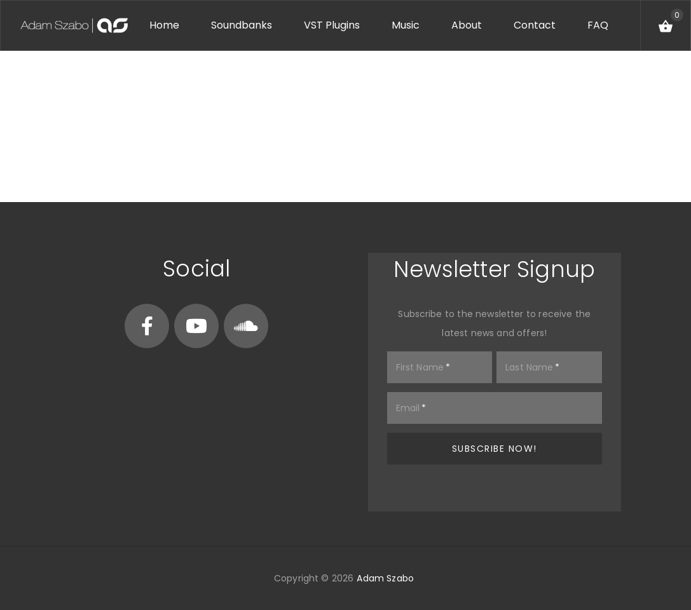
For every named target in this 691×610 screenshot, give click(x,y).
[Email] (495, 408)
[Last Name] (549, 367)
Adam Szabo (385, 578)
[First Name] (440, 367)
